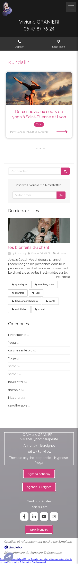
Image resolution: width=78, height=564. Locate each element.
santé (12, 366)
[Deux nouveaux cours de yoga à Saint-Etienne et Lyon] (39, 88)
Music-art (14, 398)
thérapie (14, 390)
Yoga (12, 342)
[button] (9, 557)
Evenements (17, 335)
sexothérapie (17, 405)
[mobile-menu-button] (71, 7)
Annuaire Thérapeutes (45, 553)
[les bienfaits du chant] (39, 230)
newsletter (15, 382)
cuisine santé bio (20, 350)
